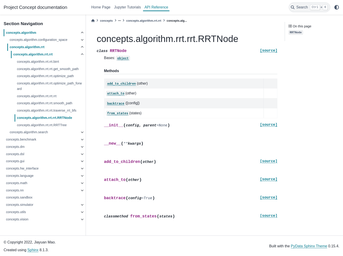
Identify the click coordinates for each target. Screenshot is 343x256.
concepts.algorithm (21, 32)
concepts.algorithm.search (29, 132)
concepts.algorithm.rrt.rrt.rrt (36, 96)
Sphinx (32, 250)
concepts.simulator (19, 204)
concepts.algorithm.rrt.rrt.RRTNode (44, 118)
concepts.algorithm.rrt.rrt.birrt (38, 61)
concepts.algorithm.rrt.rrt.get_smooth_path (48, 69)
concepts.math (16, 183)
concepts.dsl (15, 154)
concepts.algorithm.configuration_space (38, 40)
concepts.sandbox (19, 197)
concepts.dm (15, 147)
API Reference (156, 7)
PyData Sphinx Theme (309, 246)
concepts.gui (15, 161)
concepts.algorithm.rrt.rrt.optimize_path (45, 76)
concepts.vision (17, 219)
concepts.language (19, 176)
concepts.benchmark (21, 139)
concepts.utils (16, 212)
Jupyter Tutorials (127, 7)
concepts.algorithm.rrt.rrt (33, 54)
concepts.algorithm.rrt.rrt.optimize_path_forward (49, 86)
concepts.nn (15, 190)
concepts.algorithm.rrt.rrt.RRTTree (42, 125)
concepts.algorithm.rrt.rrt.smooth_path (44, 103)
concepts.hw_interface (22, 168)
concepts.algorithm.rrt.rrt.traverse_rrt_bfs (46, 110)
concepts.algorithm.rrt (27, 47)
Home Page (101, 7)
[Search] (309, 7)
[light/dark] (336, 7)
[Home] (93, 20)
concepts (106, 20)
